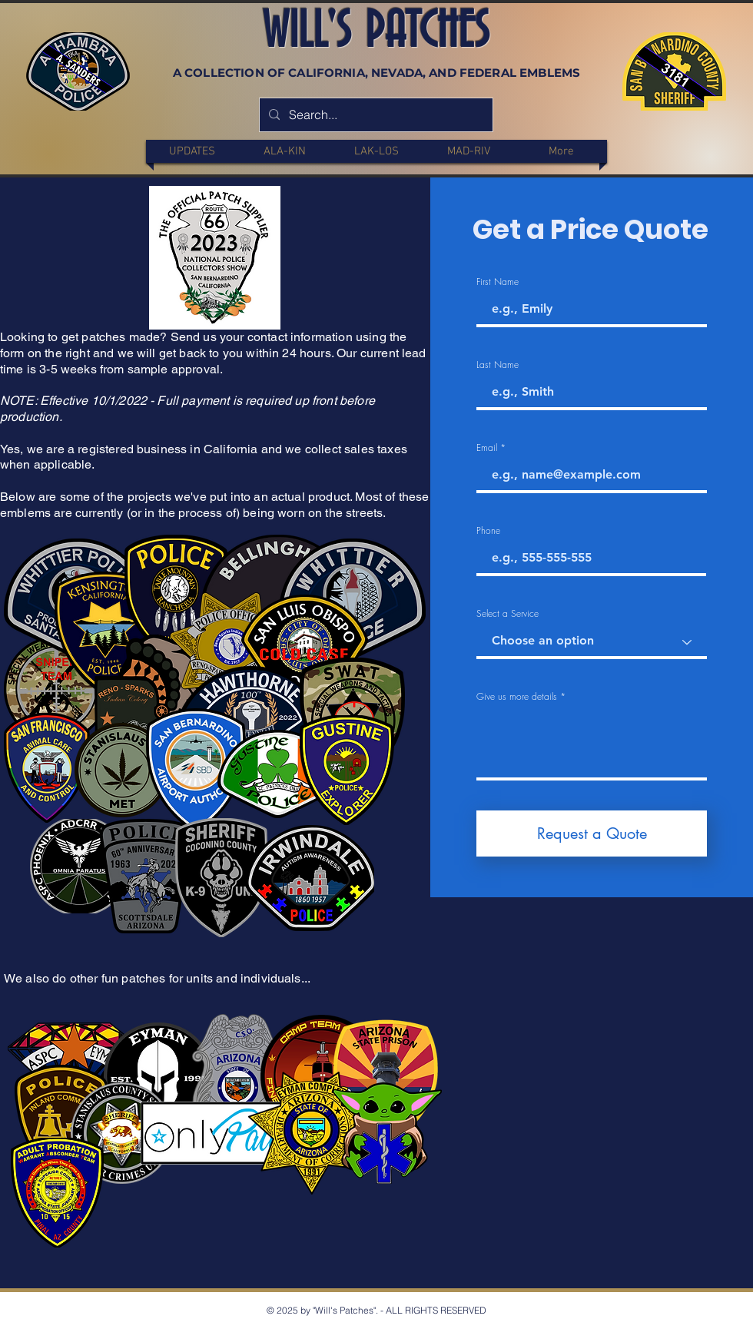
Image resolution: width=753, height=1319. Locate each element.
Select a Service (507, 613)
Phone (488, 530)
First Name (497, 282)
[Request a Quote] (591, 833)
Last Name (497, 365)
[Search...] (374, 114)
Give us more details (516, 696)
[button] (284, 151)
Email (486, 447)
